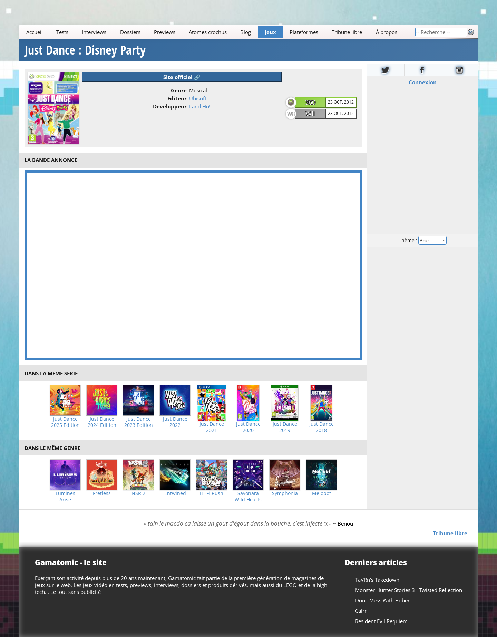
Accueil (34, 32)
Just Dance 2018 (321, 427)
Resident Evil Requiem (381, 621)
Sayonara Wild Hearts (248, 496)
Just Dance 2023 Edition (138, 422)
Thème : (422, 240)
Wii (310, 113)
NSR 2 (138, 493)
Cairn (361, 610)
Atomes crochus (208, 32)
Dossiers (130, 32)
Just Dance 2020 (248, 427)
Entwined (175, 493)
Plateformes (304, 32)
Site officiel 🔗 (182, 77)
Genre (179, 90)
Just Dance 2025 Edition (65, 422)
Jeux (270, 32)
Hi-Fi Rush (211, 493)
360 (310, 102)
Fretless (102, 493)
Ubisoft (197, 98)
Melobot (321, 493)
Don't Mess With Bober (382, 600)
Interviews (94, 32)
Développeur (170, 106)
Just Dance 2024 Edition (102, 422)
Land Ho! (200, 106)
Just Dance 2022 (175, 422)
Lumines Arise (65, 496)
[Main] (217, 32)
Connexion (423, 82)
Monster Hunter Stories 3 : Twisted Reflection (408, 590)
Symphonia (285, 493)
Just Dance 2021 (211, 427)
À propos (386, 32)
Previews (164, 32)
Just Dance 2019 (285, 427)
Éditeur (177, 98)
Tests (62, 32)
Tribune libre (347, 32)
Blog (245, 32)
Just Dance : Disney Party (85, 50)
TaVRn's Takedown (377, 579)
